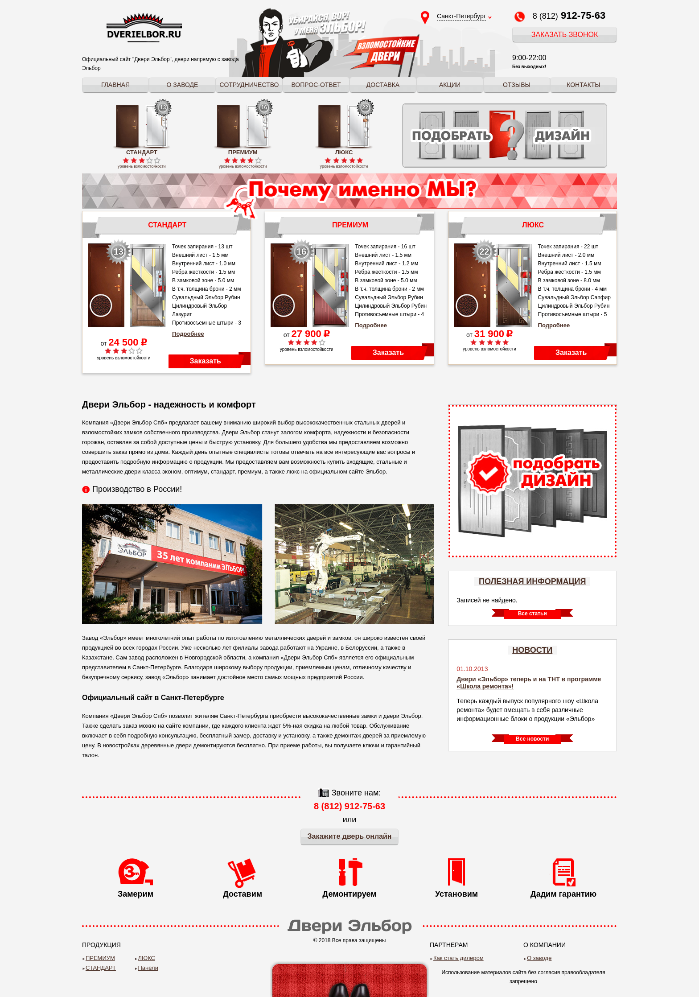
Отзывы (516, 84)
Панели (148, 967)
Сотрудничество (249, 84)
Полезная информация (532, 581)
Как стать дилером (458, 958)
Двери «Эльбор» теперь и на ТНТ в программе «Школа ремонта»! (528, 683)
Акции (450, 84)
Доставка (382, 84)
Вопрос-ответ (316, 84)
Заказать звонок (564, 34)
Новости (532, 650)
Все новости (532, 739)
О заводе (182, 84)
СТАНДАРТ (101, 967)
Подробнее (188, 333)
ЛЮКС (146, 958)
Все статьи (532, 613)
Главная (115, 84)
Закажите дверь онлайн (350, 836)
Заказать (205, 361)
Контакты (583, 84)
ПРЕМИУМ (100, 958)
